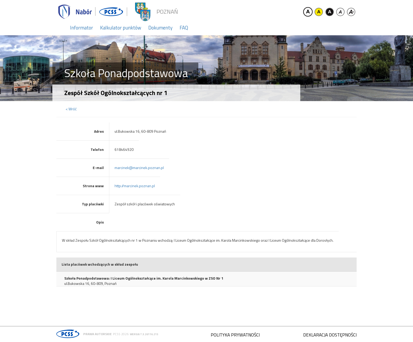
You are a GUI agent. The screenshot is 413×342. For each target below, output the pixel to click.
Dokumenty (160, 27)
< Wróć (71, 109)
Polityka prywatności (235, 335)
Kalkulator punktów (120, 27)
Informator (81, 27)
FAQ (184, 27)
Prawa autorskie (97, 334)
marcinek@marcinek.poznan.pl (139, 167)
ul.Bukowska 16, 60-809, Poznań (90, 283)
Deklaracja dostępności (330, 335)
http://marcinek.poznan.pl (135, 186)
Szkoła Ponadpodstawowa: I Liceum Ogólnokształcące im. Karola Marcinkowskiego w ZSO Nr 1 (143, 278)
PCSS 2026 (121, 334)
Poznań (167, 12)
